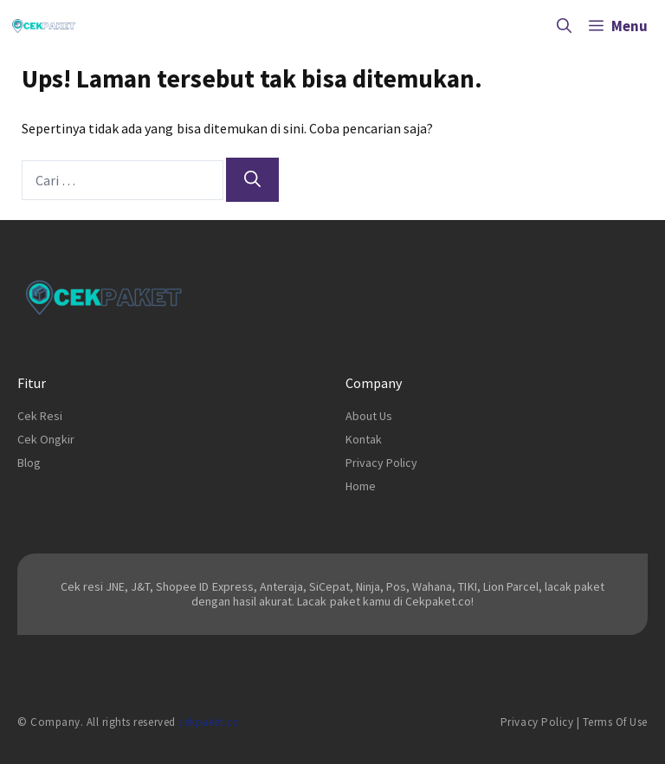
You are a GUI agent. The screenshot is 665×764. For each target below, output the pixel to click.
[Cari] (252, 180)
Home (360, 486)
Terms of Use (615, 722)
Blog (29, 462)
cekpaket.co (209, 722)
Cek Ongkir (45, 439)
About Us (368, 416)
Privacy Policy (381, 462)
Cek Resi (39, 416)
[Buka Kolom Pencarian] (564, 26)
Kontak (363, 439)
